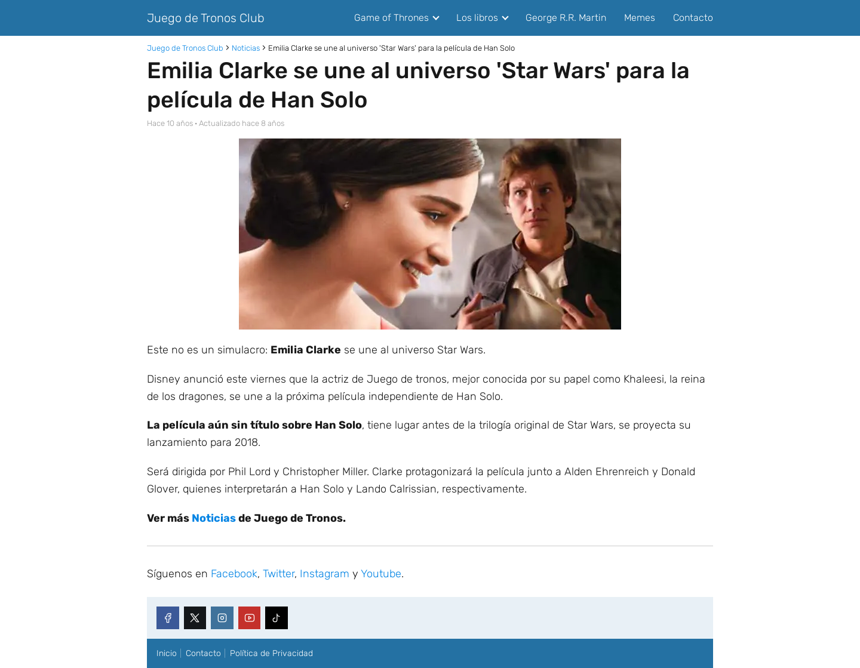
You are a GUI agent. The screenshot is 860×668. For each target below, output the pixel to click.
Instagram (324, 573)
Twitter (278, 573)
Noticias (214, 518)
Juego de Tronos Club (206, 18)
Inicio (166, 653)
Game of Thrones (391, 17)
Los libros (477, 17)
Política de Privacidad (271, 653)
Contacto (693, 17)
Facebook (234, 573)
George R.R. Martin (566, 17)
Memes (639, 17)
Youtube (381, 573)
